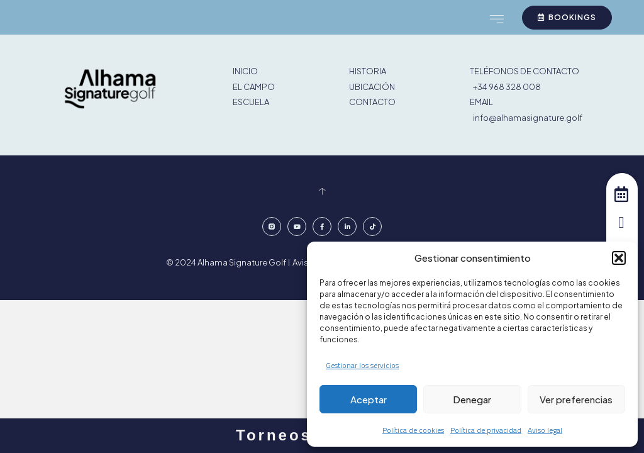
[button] (619, 258)
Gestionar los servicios (362, 365)
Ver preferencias (576, 399)
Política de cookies (413, 430)
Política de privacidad (485, 430)
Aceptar (368, 399)
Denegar (472, 399)
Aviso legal (545, 430)
